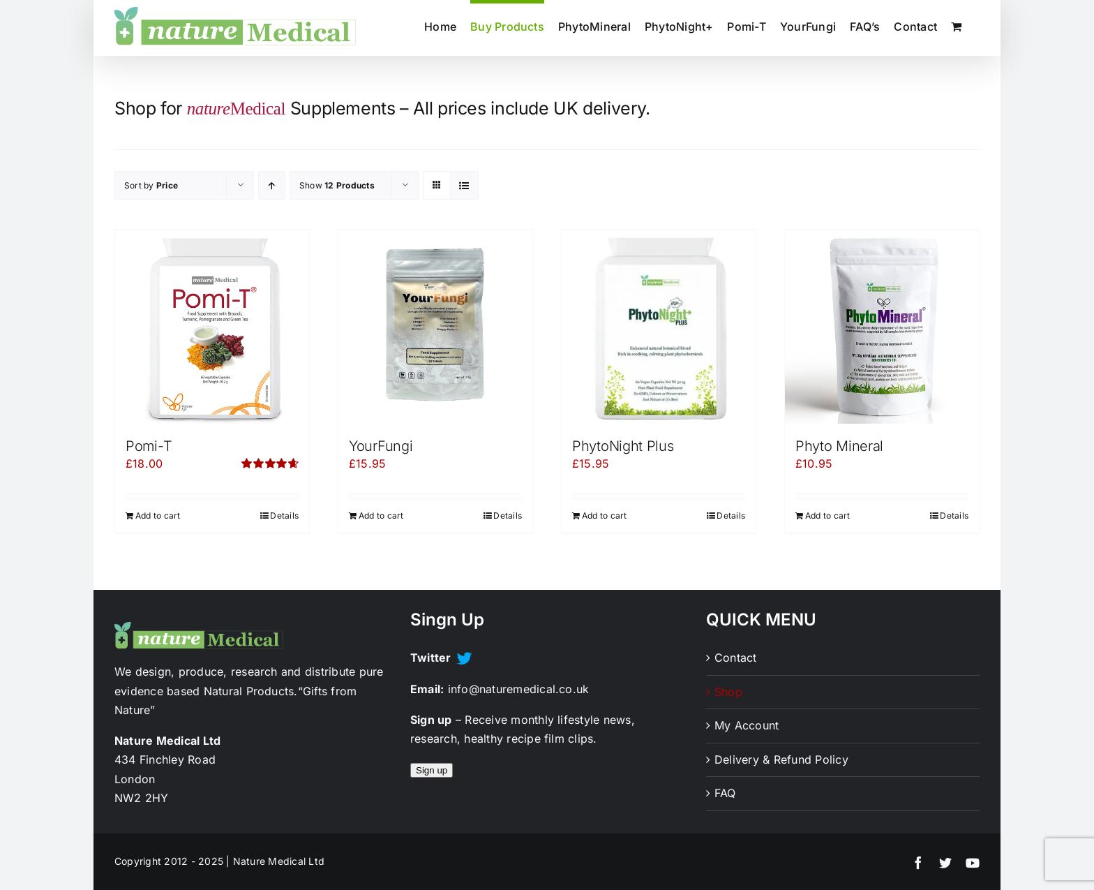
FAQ (725, 793)
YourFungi (380, 446)
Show (337, 185)
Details (284, 515)
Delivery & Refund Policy (781, 759)
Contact (735, 658)
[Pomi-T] (212, 327)
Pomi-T (149, 446)
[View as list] (464, 185)
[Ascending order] (271, 185)
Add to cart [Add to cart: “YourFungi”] (381, 515)
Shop (728, 692)
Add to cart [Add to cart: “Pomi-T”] (158, 515)
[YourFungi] (435, 327)
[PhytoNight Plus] (659, 327)
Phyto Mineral (839, 446)
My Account (746, 725)
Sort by (151, 185)
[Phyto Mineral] (882, 327)
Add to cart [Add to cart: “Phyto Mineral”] (828, 515)
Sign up (431, 770)
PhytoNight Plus (623, 446)
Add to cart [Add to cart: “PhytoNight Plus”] (604, 515)
